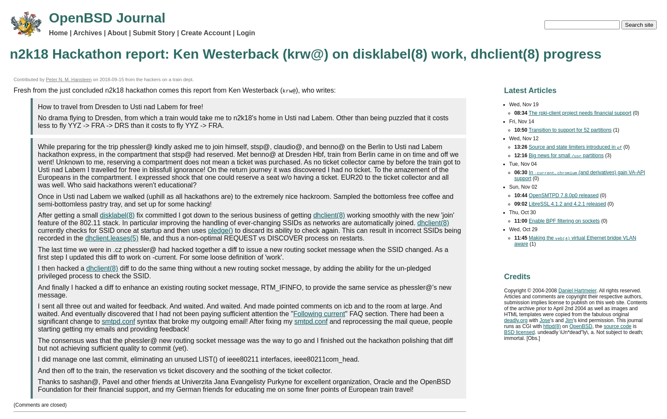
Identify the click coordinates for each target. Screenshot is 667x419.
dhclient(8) (329, 215)
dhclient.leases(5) (111, 238)
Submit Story (154, 33)
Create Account (206, 33)
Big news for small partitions (566, 156)
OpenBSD (580, 326)
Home (58, 33)
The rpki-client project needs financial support (580, 113)
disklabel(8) (117, 215)
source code (617, 326)
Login (246, 33)
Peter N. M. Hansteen (69, 79)
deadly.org (515, 320)
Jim (569, 320)
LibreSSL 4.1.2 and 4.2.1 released (567, 204)
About (117, 33)
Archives (87, 33)
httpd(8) (552, 326)
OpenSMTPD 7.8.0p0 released (564, 195)
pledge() (220, 230)
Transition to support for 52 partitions (570, 130)
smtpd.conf (118, 321)
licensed (519, 332)
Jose (544, 320)
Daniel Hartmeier (577, 291)
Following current (319, 313)
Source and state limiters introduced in (575, 147)
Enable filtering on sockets (564, 221)
